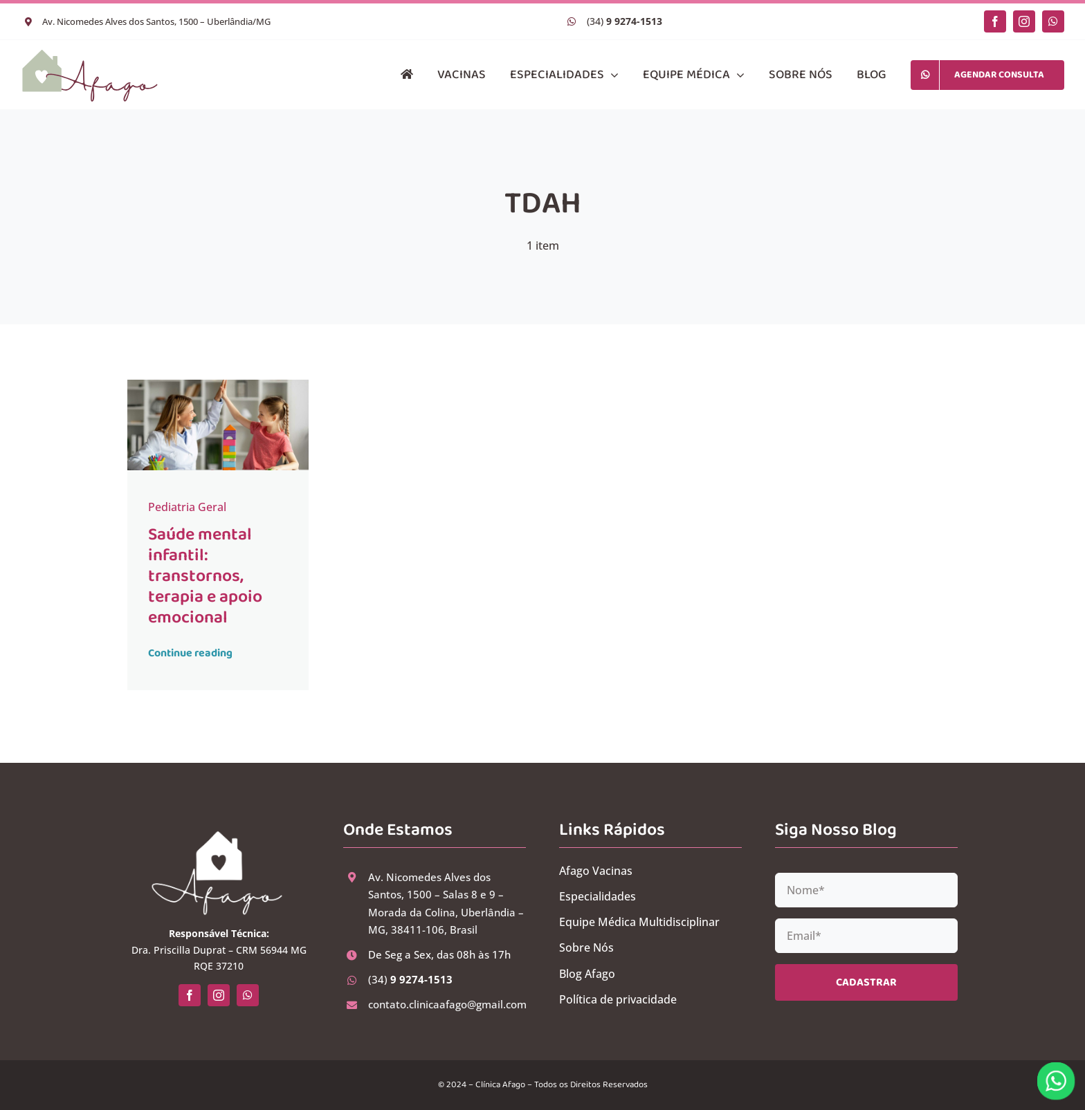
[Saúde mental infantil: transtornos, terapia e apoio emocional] (218, 385)
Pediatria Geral (187, 507)
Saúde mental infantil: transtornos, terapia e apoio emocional (205, 576)
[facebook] (995, 21)
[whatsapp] (1053, 21)
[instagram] (1024, 21)
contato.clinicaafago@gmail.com (447, 1004)
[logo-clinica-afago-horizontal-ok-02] (90, 53)
